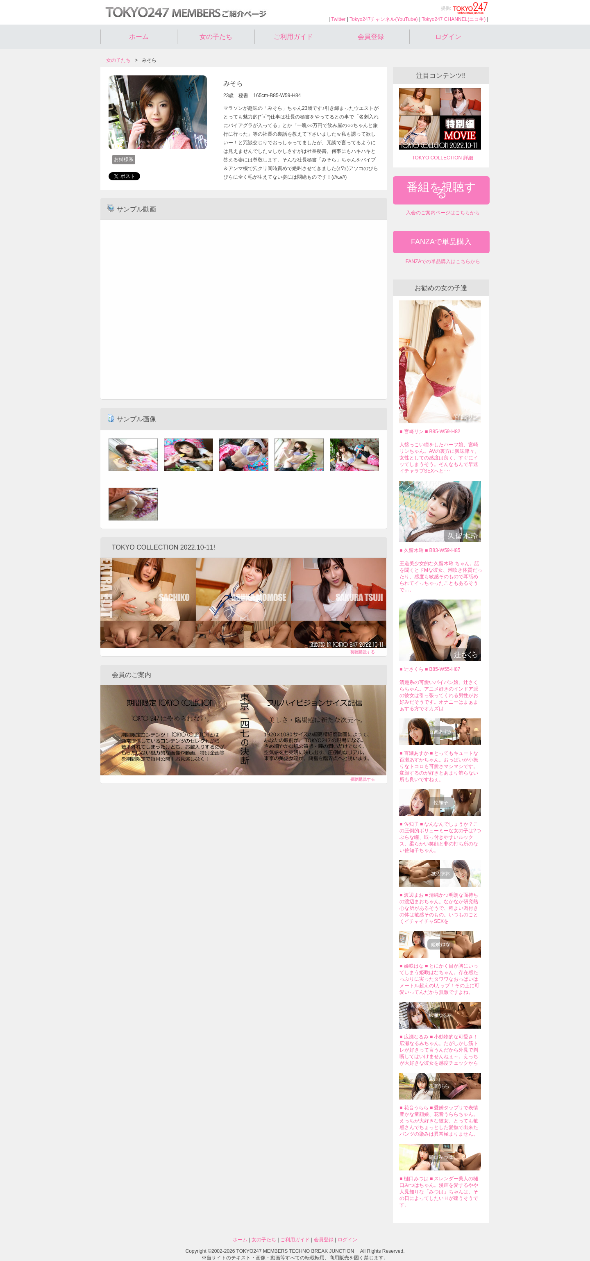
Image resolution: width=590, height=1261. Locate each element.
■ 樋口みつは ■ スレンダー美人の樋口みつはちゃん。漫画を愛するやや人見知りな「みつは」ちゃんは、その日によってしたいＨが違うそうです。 (439, 1192)
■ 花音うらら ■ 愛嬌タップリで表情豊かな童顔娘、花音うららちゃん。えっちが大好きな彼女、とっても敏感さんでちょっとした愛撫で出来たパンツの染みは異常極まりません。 (439, 1121)
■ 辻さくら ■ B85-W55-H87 (430, 669)
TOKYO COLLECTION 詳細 (442, 158)
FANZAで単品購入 (441, 242)
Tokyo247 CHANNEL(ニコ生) (454, 19)
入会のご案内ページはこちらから (443, 213)
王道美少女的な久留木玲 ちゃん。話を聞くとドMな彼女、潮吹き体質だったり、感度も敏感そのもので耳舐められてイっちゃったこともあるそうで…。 (440, 577)
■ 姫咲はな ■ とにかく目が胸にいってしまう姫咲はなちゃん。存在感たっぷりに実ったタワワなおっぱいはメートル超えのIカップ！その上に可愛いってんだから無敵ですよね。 (439, 979)
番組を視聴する (441, 190)
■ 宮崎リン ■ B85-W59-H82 (430, 431)
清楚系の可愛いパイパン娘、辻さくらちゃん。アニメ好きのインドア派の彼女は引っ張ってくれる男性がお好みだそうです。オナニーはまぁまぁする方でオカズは (438, 695)
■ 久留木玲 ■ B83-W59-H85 (430, 550)
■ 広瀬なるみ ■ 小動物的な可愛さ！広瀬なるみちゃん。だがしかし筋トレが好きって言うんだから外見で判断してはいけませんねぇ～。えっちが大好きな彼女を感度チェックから (439, 1050)
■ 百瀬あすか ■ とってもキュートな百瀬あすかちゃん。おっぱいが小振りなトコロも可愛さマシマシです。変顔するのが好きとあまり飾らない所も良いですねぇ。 (439, 766)
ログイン (448, 36)
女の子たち (216, 36)
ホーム (139, 36)
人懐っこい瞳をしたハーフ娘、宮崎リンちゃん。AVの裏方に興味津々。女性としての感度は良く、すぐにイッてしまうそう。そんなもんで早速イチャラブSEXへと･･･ (439, 458)
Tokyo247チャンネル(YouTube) (383, 19)
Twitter (338, 19)
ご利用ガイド (293, 36)
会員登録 (371, 36)
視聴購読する (362, 652)
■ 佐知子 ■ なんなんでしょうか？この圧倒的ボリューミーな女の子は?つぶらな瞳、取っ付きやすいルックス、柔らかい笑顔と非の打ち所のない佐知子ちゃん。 (440, 837)
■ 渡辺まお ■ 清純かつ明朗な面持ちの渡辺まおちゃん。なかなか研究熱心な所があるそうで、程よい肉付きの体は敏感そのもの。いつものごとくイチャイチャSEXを (439, 908)
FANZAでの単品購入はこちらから (443, 261)
